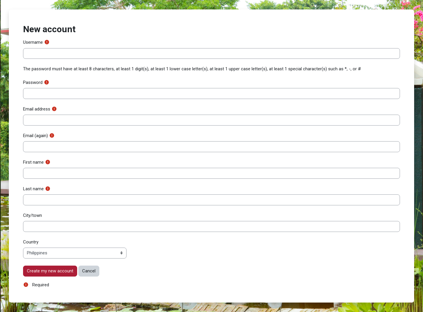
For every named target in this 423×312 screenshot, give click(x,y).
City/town (32, 215)
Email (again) (35, 135)
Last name (33, 188)
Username (33, 42)
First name (33, 162)
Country (30, 242)
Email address (36, 109)
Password (33, 82)
